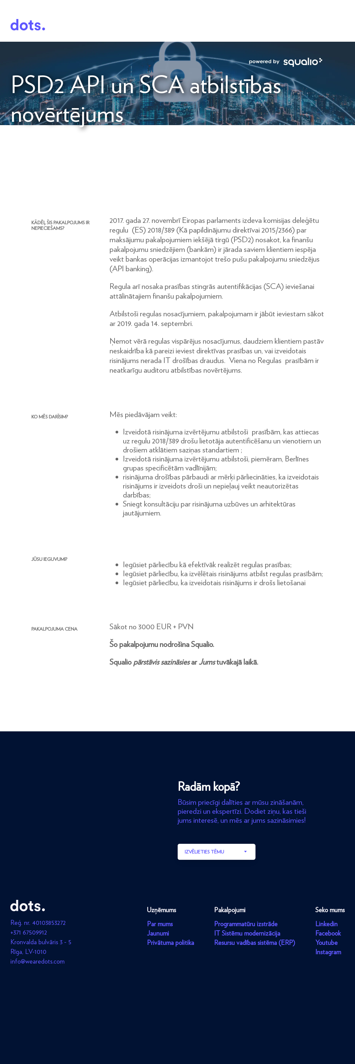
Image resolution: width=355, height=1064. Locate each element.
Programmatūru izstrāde (246, 924)
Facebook (328, 933)
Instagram (328, 952)
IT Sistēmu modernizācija (247, 933)
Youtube (326, 943)
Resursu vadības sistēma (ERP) (254, 943)
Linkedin (326, 924)
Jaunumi (158, 933)
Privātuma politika (170, 943)
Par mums (160, 924)
